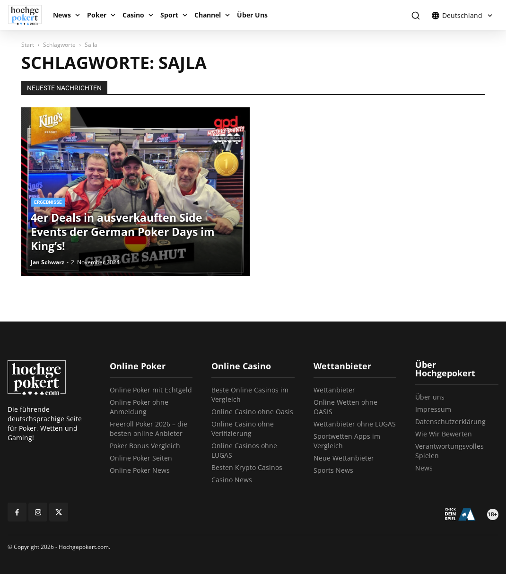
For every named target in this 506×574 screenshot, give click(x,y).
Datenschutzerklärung (450, 421)
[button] (415, 15)
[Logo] (28, 15)
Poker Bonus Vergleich (145, 445)
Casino (133, 14)
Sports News (333, 470)
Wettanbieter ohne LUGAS (355, 423)
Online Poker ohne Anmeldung (139, 407)
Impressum (433, 409)
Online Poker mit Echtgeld (151, 389)
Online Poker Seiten (141, 457)
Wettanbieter (334, 389)
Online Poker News (140, 470)
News (62, 14)
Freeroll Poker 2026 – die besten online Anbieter (148, 428)
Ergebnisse (48, 202)
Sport (169, 14)
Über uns (430, 396)
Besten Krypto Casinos (246, 467)
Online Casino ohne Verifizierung (242, 428)
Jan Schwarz (47, 262)
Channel (207, 14)
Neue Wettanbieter (344, 457)
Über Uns (252, 14)
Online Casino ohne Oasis (252, 411)
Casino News (231, 479)
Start (27, 45)
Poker (96, 14)
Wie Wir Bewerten (443, 433)
